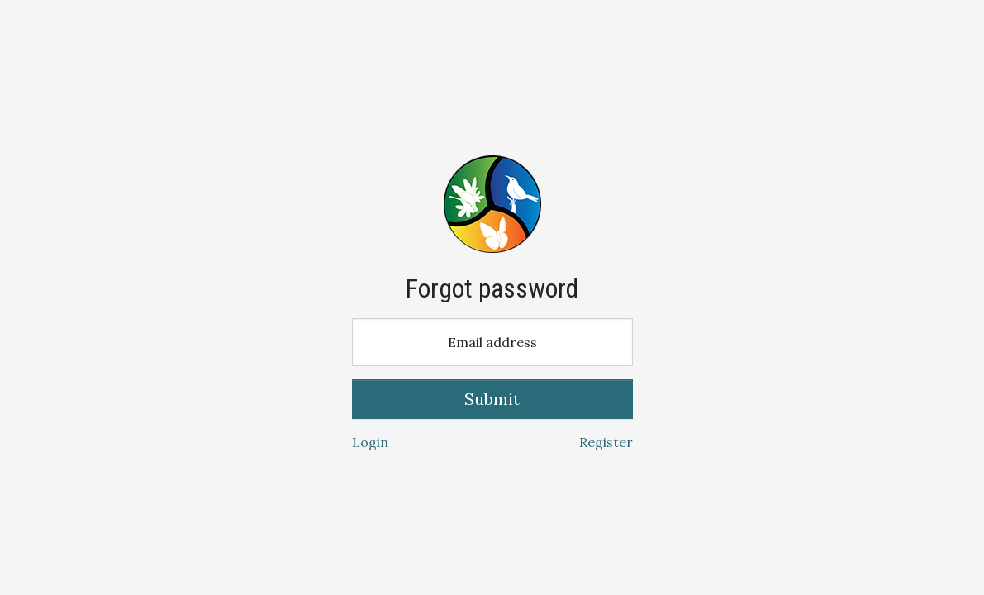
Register (606, 442)
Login (370, 442)
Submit (492, 398)
